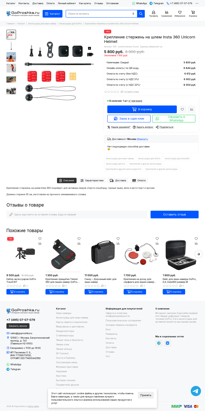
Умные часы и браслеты (69, 340)
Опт (108, 356)
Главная (10, 23)
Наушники (61, 371)
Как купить (85, 3)
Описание (66, 180)
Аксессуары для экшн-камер (42, 23)
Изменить (142, 139)
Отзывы (98, 3)
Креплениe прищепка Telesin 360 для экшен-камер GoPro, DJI (61, 280)
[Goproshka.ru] (22, 14)
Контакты (24, 3)
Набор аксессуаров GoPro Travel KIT (21, 280)
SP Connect (62, 353)
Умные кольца (64, 349)
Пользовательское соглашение (123, 320)
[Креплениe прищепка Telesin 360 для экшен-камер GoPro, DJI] (63, 254)
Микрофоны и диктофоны (70, 326)
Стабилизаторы (65, 335)
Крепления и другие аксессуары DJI (123, 169)
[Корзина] (193, 14)
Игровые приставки (67, 366)
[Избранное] (179, 14)
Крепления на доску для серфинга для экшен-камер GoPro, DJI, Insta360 (139, 280)
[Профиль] (153, 14)
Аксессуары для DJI (115, 164)
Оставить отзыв (174, 214)
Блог (108, 329)
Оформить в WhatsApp (170, 118)
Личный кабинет (67, 3)
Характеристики (92, 180)
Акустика (61, 375)
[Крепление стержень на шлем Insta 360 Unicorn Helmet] (59, 71)
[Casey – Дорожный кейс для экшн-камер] (102, 254)
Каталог (10, 3)
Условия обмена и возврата (121, 325)
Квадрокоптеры (65, 331)
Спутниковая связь (66, 362)
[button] (198, 254)
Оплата (50, 3)
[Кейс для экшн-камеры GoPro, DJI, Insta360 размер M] (181, 254)
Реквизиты (112, 334)
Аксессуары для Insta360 (177, 158)
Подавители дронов (67, 384)
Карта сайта (33, 406)
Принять (145, 395)
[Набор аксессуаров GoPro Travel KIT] (24, 254)
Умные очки (62, 344)
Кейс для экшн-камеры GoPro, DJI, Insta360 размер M (179, 280)
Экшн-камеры (63, 313)
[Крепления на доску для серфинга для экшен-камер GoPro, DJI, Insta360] (142, 254)
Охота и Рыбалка (65, 357)
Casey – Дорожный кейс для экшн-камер (100, 280)
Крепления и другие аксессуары (145, 164)
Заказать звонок (18, 326)
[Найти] (141, 14)
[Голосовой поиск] (133, 14)
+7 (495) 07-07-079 (179, 3)
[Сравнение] (166, 14)
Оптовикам (112, 3)
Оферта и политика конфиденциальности (118, 314)
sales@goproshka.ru (21, 333)
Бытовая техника (65, 380)
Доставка (37, 3)
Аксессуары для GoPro (70, 23)
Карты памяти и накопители (71, 322)
